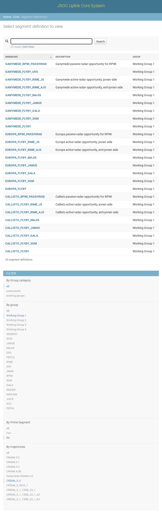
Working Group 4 (16, 329)
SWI (8, 366)
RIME (9, 361)
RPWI (9, 375)
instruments (13, 291)
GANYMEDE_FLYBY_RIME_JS (24, 79)
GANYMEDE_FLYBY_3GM (22, 118)
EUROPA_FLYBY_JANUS (21, 165)
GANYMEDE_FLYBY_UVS (21, 71)
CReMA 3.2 (12, 466)
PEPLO (10, 357)
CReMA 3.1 (12, 462)
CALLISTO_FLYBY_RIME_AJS (24, 212)
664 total (28, 46)
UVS (8, 352)
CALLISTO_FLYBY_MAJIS (22, 220)
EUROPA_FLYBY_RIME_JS (22, 142)
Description (63, 56)
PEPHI (10, 408)
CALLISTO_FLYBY (17, 251)
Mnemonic (11, 56)
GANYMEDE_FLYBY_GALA (22, 110)
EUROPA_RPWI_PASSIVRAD (23, 134)
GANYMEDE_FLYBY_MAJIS (23, 95)
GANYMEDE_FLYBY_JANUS (23, 103)
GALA (9, 385)
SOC (9, 403)
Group (136, 56)
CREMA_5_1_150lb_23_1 (20, 490)
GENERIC (11, 334)
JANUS (10, 343)
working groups (15, 295)
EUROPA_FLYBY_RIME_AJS (23, 149)
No (8, 437)
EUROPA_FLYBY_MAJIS (21, 157)
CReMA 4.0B (13, 471)
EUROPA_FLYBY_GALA (20, 173)
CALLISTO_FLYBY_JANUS (22, 228)
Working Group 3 (16, 324)
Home (7, 17)
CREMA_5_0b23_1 (17, 485)
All (7, 286)
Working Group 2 (16, 320)
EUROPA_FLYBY (15, 188)
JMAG (10, 371)
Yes (8, 433)
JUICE (10, 399)
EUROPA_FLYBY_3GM (19, 181)
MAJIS (10, 348)
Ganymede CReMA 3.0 (19, 476)
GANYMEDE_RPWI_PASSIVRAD (26, 64)
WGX (9, 338)
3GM (9, 380)
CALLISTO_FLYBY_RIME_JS (23, 204)
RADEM (10, 389)
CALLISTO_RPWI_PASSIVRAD (25, 196)
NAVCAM (11, 394)
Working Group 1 (16, 315)
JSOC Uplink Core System (81, 5)
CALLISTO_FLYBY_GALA (21, 235)
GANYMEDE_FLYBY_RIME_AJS (25, 87)
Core (16, 17)
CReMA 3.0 (12, 457)
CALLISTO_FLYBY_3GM (21, 243)
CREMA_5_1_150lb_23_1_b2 (23, 499)
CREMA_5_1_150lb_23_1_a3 (23, 494)
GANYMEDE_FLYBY (18, 126)
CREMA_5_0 (13, 480)
